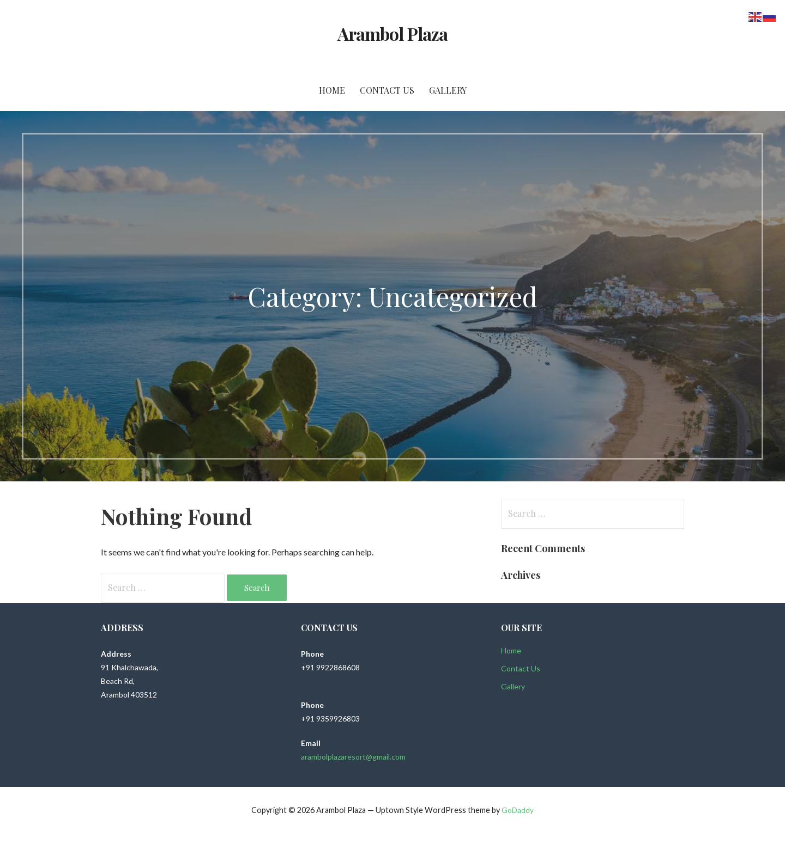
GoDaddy (518, 810)
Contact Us (387, 90)
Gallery (448, 90)
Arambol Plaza (392, 33)
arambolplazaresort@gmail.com (353, 756)
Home (332, 90)
